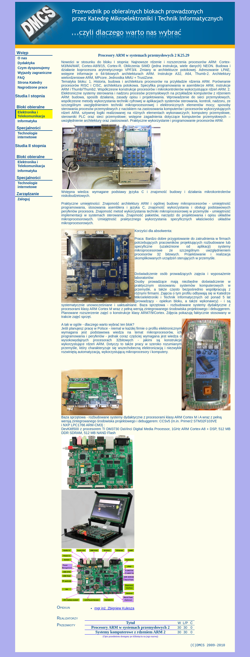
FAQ (21, 78)
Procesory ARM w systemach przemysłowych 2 (130, 627)
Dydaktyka (26, 63)
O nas (22, 58)
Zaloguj (24, 199)
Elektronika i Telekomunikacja (31, 114)
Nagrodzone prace (32, 87)
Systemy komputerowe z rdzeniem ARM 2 (130, 632)
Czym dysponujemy (34, 68)
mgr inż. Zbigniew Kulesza (114, 608)
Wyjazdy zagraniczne (35, 73)
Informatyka (27, 121)
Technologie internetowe (27, 135)
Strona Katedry (30, 82)
